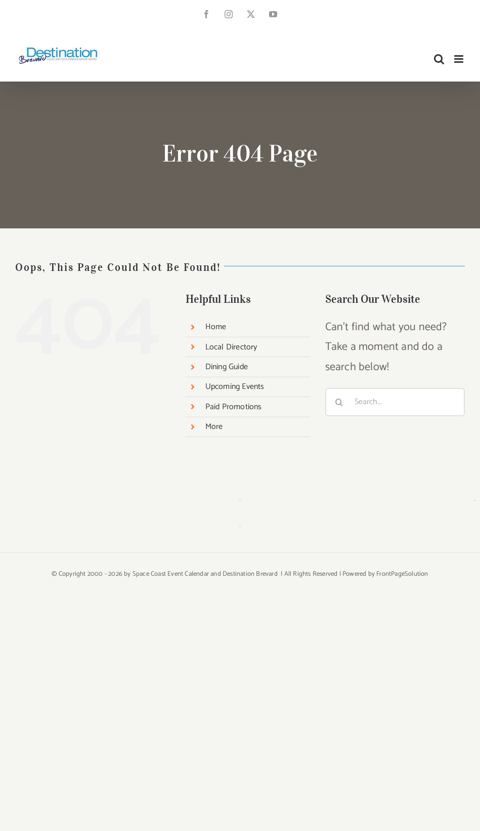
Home (216, 327)
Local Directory (231, 347)
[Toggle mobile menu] (459, 59)
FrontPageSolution (402, 574)
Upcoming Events (235, 386)
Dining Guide (226, 367)
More (214, 426)
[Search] (339, 402)
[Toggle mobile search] (439, 59)
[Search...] (395, 402)
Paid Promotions (233, 407)
